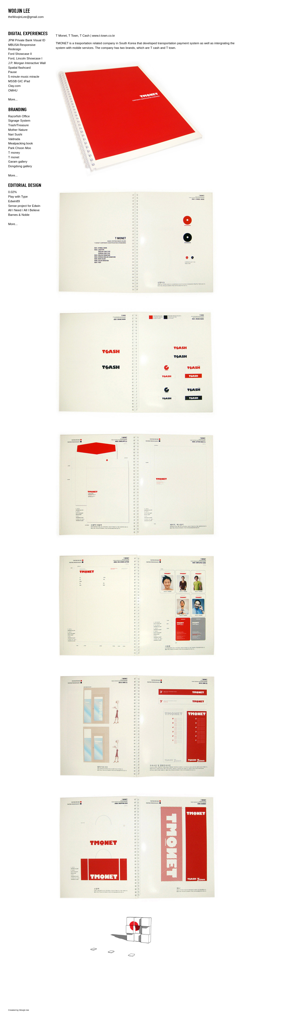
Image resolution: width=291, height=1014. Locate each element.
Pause (12, 72)
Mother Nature (18, 129)
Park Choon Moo (19, 148)
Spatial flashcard (19, 67)
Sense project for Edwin (24, 205)
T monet (13, 157)
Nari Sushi (15, 134)
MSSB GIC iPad (19, 81)
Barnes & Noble (18, 214)
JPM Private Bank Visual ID (26, 40)
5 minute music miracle (23, 76)
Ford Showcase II (20, 53)
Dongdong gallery (20, 166)
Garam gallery (17, 161)
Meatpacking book (20, 143)
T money (14, 152)
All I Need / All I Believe (24, 210)
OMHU (12, 90)
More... (13, 99)
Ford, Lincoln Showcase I (25, 58)
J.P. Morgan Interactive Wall (27, 63)
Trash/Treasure (18, 125)
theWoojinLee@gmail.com (26, 16)
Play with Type (18, 196)
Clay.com (14, 85)
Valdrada (14, 139)
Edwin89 (14, 201)
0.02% (12, 192)
